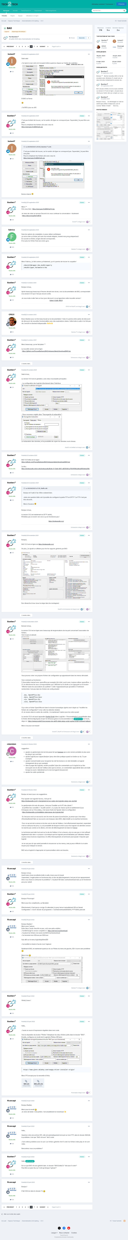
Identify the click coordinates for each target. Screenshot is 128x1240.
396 (12, 247)
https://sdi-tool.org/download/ (58, 931)
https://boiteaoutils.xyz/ (56, 521)
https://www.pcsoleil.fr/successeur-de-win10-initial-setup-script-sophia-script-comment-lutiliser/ (59, 721)
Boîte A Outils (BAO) (56, 300)
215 (12, 133)
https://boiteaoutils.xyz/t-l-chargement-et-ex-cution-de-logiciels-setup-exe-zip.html (49, 801)
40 (12, 332)
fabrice (11, 230)
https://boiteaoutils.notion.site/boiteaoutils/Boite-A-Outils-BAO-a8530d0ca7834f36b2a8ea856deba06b (56, 469)
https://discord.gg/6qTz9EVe (31, 216)
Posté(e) (30, 54)
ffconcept (11, 869)
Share (72, 38)
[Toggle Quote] (24, 147)
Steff (42, 488)
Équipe (20, 15)
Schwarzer (74, 357)
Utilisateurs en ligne (32, 15)
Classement (38, 10)
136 (12, 886)
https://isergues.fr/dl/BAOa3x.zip (32, 127)
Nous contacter (64, 1233)
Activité (15, 10)
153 (12, 71)
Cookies (74, 1233)
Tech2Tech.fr (26, 10)
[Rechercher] (102, 10)
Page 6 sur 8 (56, 46)
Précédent (10, 46)
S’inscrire (121, 4)
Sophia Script (50, 716)
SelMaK (73, 447)
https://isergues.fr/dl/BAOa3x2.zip (43, 209)
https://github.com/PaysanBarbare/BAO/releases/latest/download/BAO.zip (46, 351)
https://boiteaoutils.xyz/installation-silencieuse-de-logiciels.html (43, 812)
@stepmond (78, 719)
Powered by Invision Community (64, 1237)
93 (12, 761)
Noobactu (74, 782)
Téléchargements (50, 10)
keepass (60, 752)
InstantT (11, 54)
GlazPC (73, 306)
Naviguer (6, 11)
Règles (12, 15)
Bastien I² (15, 37)
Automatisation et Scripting (31, 39)
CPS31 (68, 306)
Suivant (42, 46)
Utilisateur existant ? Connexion (103, 4)
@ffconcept (30, 1161)
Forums (4, 15)
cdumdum (11, 744)
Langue (54, 1233)
